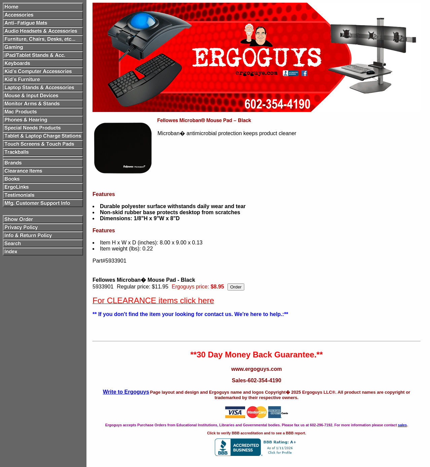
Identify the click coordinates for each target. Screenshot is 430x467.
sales (402, 425)
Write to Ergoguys (126, 392)
